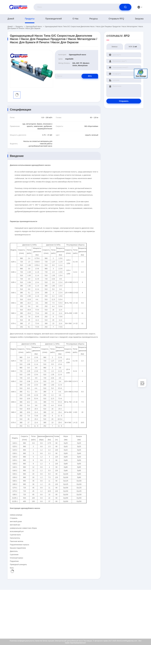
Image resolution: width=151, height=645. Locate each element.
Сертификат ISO (125, 613)
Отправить (124, 101)
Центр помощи (125, 630)
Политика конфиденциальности (127, 624)
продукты (29, 18)
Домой (11, 18)
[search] (125, 7)
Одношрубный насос (34, 26)
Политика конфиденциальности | (22, 641)
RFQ (90, 76)
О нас (76, 18)
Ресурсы (93, 18)
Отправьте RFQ (116, 18)
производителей (53, 18)
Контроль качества (126, 618)
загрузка (139, 18)
